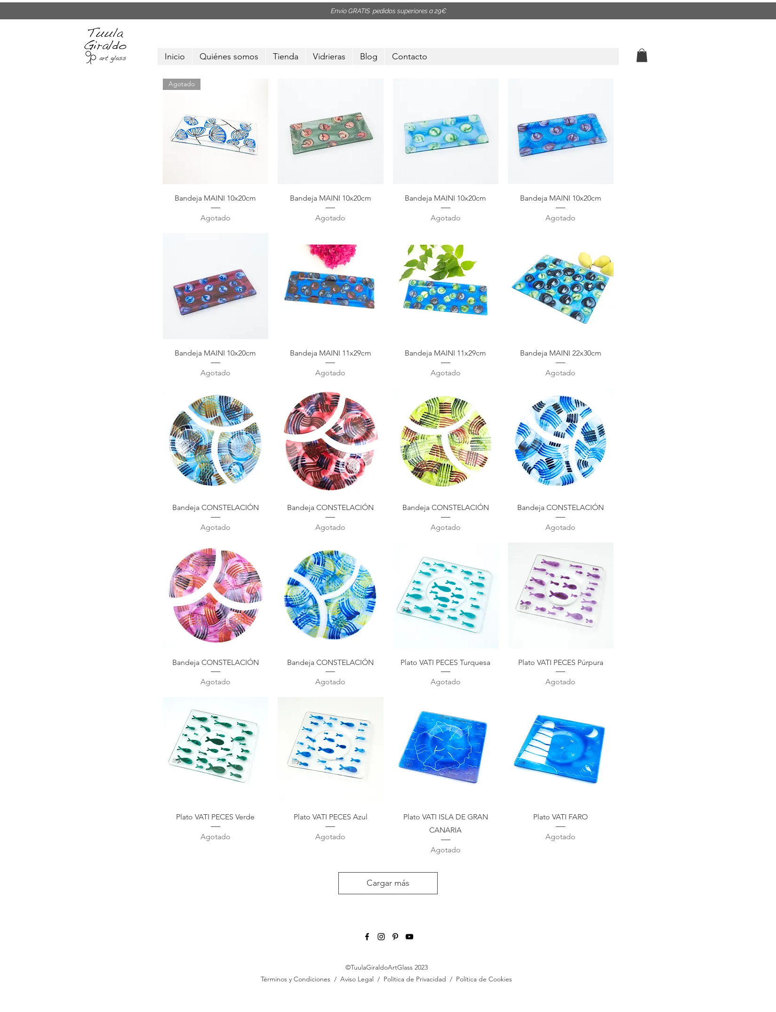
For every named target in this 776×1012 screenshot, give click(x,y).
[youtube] (409, 936)
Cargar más (388, 883)
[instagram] (381, 936)
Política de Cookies (484, 979)
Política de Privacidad (415, 979)
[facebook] (367, 936)
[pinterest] (395, 936)
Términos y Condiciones (295, 979)
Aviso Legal (357, 979)
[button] (642, 55)
